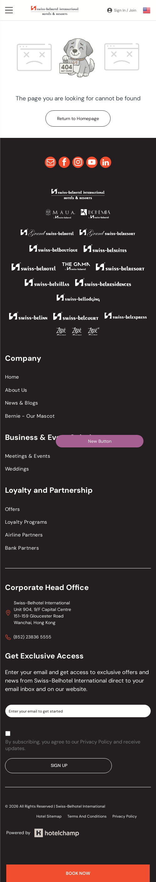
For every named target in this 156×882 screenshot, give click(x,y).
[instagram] (78, 163)
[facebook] (64, 163)
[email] (50, 163)
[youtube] (91, 163)
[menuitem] (78, 376)
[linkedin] (105, 163)
